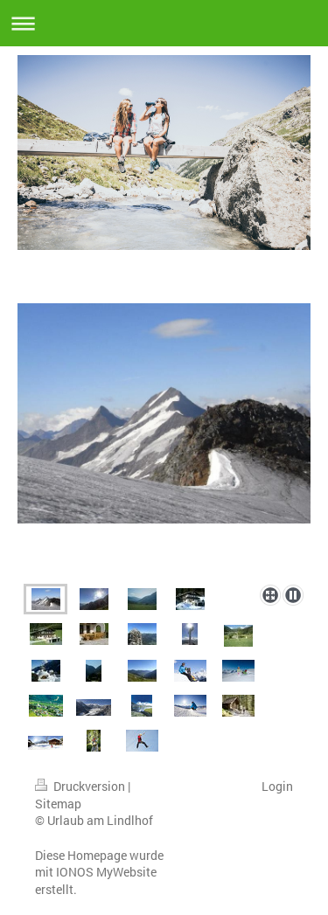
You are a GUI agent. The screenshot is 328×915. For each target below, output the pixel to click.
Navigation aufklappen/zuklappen (164, 23)
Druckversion (81, 786)
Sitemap (58, 803)
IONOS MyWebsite (106, 871)
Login (277, 786)
